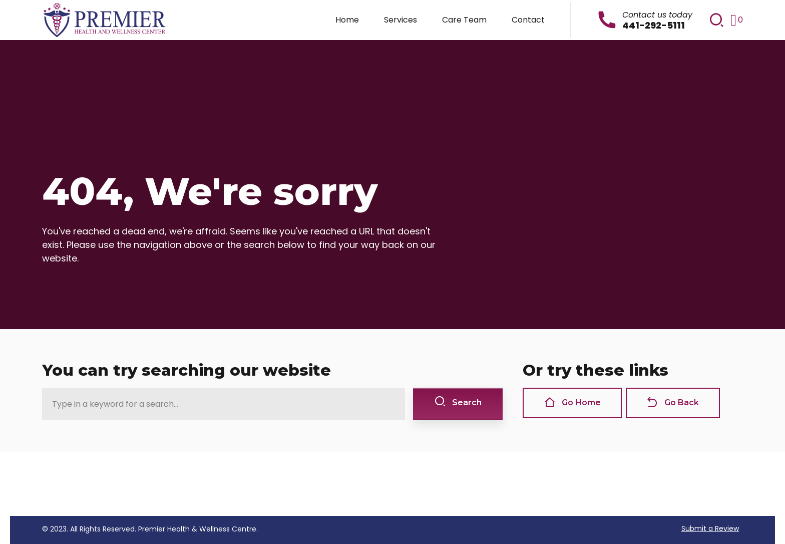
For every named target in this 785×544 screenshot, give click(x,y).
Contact (528, 20)
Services (400, 20)
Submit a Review (710, 528)
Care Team (464, 20)
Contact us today (657, 15)
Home (347, 20)
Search (458, 402)
